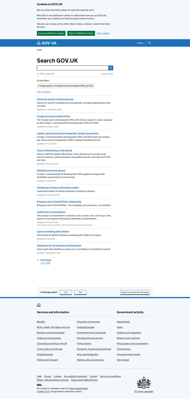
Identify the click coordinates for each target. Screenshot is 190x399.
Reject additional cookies (81, 33)
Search (110, 68)
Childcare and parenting (49, 338)
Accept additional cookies (51, 33)
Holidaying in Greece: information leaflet (58, 187)
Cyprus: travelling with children (53, 231)
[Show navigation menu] (139, 43)
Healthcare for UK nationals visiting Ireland (59, 245)
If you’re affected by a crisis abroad (54, 150)
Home (39, 50)
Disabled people (45, 354)
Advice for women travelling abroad (55, 99)
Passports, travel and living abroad (94, 349)
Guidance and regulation (129, 332)
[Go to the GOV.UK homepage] (46, 43)
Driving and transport (47, 359)
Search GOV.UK (65, 61)
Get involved (123, 359)
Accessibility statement (75, 376)
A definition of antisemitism (51, 212)
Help (39, 376)
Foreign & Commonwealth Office (53, 116)
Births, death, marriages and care (53, 327)
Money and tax (84, 343)
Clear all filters (44, 91)
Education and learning (88, 321)
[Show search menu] (149, 43)
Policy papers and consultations (132, 343)
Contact (94, 376)
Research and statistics (128, 338)
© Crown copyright (143, 391)
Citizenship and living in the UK (52, 343)
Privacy (47, 376)
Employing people (86, 327)
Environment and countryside (91, 332)
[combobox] (72, 67)
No (83, 292)
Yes (68, 292)
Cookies (58, 376)
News (120, 327)
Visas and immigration (87, 354)
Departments (123, 321)
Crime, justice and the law (49, 349)
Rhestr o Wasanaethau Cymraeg (53, 380)
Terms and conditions (110, 376)
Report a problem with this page (135, 292)
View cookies (103, 33)
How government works (128, 354)
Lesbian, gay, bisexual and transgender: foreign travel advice (68, 133)
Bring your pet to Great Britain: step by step (59, 201)
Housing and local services (90, 338)
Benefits (41, 321)
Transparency (123, 349)
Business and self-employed (50, 332)
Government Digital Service (84, 380)
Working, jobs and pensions (90, 359)
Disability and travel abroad (51, 170)
